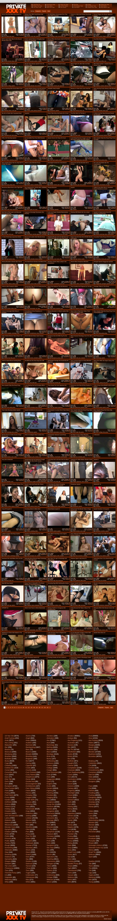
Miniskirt (92, 822)
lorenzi (106, 209)
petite (15, 135)
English (49, 784)
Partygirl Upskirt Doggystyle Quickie (103, 261)
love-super (65, 234)
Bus (69, 759)
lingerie (55, 555)
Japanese (71, 813)
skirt (84, 36)
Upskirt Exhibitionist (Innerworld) (33, 410)
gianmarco (101, 209)
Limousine (50, 818)
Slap (6, 852)
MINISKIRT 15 (97, 484)
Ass (48, 740)
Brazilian (8, 756)
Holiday (7, 809)
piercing (102, 234)
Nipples (70, 827)
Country (29, 770)
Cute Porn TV (36, 4)
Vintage (49, 877)
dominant (6, 580)
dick (8, 209)
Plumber (71, 834)
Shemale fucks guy (96, 848)
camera (75, 61)
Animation (50, 738)
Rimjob (91, 843)
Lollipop (91, 818)
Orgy (90, 829)
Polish (7, 836)
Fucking (91, 795)
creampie (52, 36)
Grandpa (92, 802)
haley (41, 580)
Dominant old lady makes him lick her (12, 558)
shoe (97, 654)
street (41, 605)
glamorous (77, 407)
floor (110, 679)
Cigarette (29, 765)
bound (9, 61)
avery (74, 580)
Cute (48, 775)
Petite (7, 834)
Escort (70, 784)
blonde (5, 61)
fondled (82, 308)
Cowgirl (49, 770)
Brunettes (92, 756)
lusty (36, 407)
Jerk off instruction (12, 816)
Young (91, 882)
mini (80, 85)
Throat (28, 868)
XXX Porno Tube (51, 4)
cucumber (98, 258)
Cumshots (92, 772)
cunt (55, 258)
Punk (49, 841)
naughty (109, 135)
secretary (83, 605)
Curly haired (30, 775)
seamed (83, 357)
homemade (60, 36)
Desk (49, 777)
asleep (51, 85)
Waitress (71, 877)
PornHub (67, 233)
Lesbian (29, 818)
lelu (61, 234)
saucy (33, 605)
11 (26, 707)
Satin (69, 845)
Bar (6, 747)
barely (99, 629)
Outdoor (8, 832)
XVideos (91, 60)
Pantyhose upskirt (75, 484)
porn (106, 382)
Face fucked (9, 788)
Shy (48, 850)
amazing (6, 110)
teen (14, 184)
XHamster (44, 60)
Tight (69, 868)
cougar (74, 160)
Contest (91, 768)
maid (5, 605)
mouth (82, 258)
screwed (62, 555)
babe (51, 308)
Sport (91, 857)
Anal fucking (9, 738)
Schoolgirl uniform (95, 845)
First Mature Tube (91, 6)
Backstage (50, 745)
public (35, 61)
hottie (28, 531)
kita (100, 160)
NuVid (45, 307)
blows (28, 283)
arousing (52, 605)
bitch (97, 110)
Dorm (7, 781)
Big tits (70, 749)
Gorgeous (50, 802)
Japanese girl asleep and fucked (57, 63)
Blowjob (29, 754)
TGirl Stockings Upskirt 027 (32, 657)
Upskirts (27, 113)
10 (23, 707)
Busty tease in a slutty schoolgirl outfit (35, 682)
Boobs (70, 754)
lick (12, 580)
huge (84, 531)
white (36, 531)
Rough (7, 845)
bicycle (6, 85)
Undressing (51, 875)
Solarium (8, 857)
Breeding (29, 756)
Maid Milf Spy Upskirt (7, 583)
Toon (27, 870)
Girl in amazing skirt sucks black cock (12, 88)
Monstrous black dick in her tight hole (12, 187)
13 (31, 707)
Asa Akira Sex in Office (100, 39)
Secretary (29, 848)
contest (102, 85)
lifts (61, 258)
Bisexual (8, 752)
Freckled (50, 795)
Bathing (49, 747)
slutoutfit (37, 605)
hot (64, 36)
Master (70, 820)
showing (9, 432)
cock (77, 36)
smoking (32, 531)
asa (100, 61)
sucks (60, 135)
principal (32, 555)
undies (16, 432)
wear (85, 654)
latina (28, 184)
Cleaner (70, 765)
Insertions (29, 813)
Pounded (92, 836)
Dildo (90, 777)
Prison (28, 838)
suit (111, 605)
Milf (48, 822)
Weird (70, 879)
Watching (8, 879)
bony (74, 382)
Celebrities (92, 763)
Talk (90, 864)
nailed (10, 654)
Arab (6, 740)
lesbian (37, 456)
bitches (98, 555)
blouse (5, 382)
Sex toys (50, 848)
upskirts (29, 135)
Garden (7, 800)
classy (101, 382)
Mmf (27, 825)
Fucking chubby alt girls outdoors (57, 657)
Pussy (70, 841)
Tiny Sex (76, 4)
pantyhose (52, 110)
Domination (72, 779)
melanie (16, 704)
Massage (50, 820)
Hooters (50, 809)
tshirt (110, 85)
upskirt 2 (96, 459)
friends (105, 135)
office (102, 61)
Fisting (7, 793)
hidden (74, 481)
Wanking (92, 877)
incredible (34, 160)
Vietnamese (30, 877)
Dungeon (92, 781)
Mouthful (29, 827)
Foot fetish (9, 795)
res (74, 704)
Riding (70, 843)
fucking (38, 481)
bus (74, 135)
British (70, 756)
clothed (6, 357)
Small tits (92, 852)
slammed (107, 605)
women (90, 61)
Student (29, 861)
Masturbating (93, 820)
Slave (28, 852)
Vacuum (71, 875)
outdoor (104, 555)
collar (15, 456)
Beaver (7, 749)
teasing (17, 555)
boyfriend (29, 481)
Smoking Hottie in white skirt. (33, 509)
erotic (74, 679)
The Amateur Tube (78, 6)
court (51, 160)
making (40, 407)
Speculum (50, 857)
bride (97, 135)
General (71, 800)
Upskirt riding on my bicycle (9, 63)
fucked (55, 85)
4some (28, 736)
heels (77, 85)
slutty (40, 704)
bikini (7, 36)
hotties (56, 605)
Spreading (8, 859)
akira (97, 61)
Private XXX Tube (37, 6)
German (92, 800)
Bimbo (91, 749)
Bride (49, 756)
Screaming (9, 848)
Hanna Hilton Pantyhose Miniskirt (79, 261)
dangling (52, 506)
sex (105, 61)
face (28, 160)
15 (36, 707)
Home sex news (64, 4)
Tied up (49, 868)
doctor (100, 36)
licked (76, 234)
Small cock (72, 852)
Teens (91, 866)
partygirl (104, 283)
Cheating (8, 765)
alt (50, 679)
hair (34, 36)
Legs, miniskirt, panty (99, 682)
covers (103, 629)
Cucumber (9, 772)
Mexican (29, 822)
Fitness (28, 793)
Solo (27, 857)
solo (62, 357)
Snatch (28, 854)
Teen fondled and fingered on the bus (81, 286)
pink (76, 135)
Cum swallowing (74, 772)
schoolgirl (62, 184)
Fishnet (91, 790)
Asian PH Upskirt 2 (7, 509)
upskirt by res (75, 682)
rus (34, 209)
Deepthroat (30, 777)
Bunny (49, 759)
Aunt (48, 743)
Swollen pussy (73, 864)
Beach (91, 747)
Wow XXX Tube (51, 7)
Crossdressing (94, 770)
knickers (39, 110)
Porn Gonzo (63, 7)
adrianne (52, 456)
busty (97, 36)
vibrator (86, 481)
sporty (56, 160)
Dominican (92, 779)
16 (39, 707)
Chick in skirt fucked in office (10, 286)
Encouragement (31, 784)
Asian (28, 740)
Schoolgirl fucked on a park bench (57, 162)
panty (102, 160)
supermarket (111, 234)
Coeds (28, 768)
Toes (6, 870)
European (8, 786)
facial (82, 333)
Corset (7, 770)
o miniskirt (97, 434)
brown (28, 36)
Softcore (92, 854)
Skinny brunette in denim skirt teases (12, 261)
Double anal (30, 781)
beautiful (75, 654)
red (97, 357)
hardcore (38, 36)
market (55, 531)
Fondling (92, 793)
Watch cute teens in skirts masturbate (35, 608)
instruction (57, 234)
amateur (98, 85)
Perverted (92, 832)
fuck (36, 85)
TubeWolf (21, 35)
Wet (90, 879)
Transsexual (72, 870)
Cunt (6, 775)
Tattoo (49, 866)
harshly (34, 234)
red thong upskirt (99, 336)
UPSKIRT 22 (5, 608)
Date (49, 11)
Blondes (92, 752)
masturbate (32, 629)
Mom (48, 825)
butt (7, 234)
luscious (80, 382)
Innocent (8, 813)
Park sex (71, 832)
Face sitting (30, 788)
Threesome (9, 868)
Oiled (28, 829)
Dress (70, 781)
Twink (49, 873)
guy (107, 110)
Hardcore (50, 806)
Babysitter (8, 745)
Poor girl (29, 836)
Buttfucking (51, 761)
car (101, 580)
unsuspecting (80, 61)
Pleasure (50, 834)
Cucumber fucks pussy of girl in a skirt (104, 237)
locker (63, 432)
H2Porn (114, 678)
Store (70, 859)
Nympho (8, 829)
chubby (53, 679)
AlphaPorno (44, 35)
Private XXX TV (35, 912)
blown (97, 184)
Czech (70, 775)
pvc (83, 85)
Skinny (91, 850)
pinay (105, 160)
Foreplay (29, 795)
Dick (69, 777)
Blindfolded (72, 752)
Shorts (28, 850)
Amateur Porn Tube (92, 7)
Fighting (50, 790)
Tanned (28, 866)
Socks (70, 854)
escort (32, 283)
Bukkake (8, 759)
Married (28, 820)
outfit (58, 629)
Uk (6, 875)
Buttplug (92, 761)
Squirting (50, 859)
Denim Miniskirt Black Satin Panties (34, 336)
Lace (90, 816)
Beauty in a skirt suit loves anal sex (80, 88)
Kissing (49, 816)
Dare (7, 777)
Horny (70, 809)
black (74, 85)
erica (38, 333)
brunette (32, 61)
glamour (78, 580)
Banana (70, 745)
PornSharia (44, 579)
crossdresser (33, 333)
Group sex (51, 804)
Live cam (71, 818)
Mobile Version (107, 919)
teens (40, 629)
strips (60, 160)
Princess (8, 838)
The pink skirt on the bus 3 (78, 113)
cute (74, 258)
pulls (86, 407)
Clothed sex (9, 768)
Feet (6, 790)
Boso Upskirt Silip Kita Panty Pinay (11, 385)
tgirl (36, 679)
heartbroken (43, 481)
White (28, 882)
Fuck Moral (76, 7)
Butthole (71, 761)
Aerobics (50, 736)
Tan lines (8, 866)
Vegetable (8, 877)
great (13, 36)
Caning (28, 763)
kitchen (39, 85)
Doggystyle (51, 779)
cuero (5, 704)
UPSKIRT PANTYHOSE (54, 88)
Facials (49, 788)
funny (97, 407)
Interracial (50, 813)
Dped (49, 781)
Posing (70, 836)
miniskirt (36, 184)
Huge (28, 811)
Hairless (8, 806)
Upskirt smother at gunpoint (101, 509)
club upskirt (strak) (30, 632)
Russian (29, 845)
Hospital (8, 811)
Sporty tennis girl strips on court (57, 138)
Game (70, 797)
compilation (57, 283)
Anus (90, 738)
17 (42, 707)
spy (57, 580)
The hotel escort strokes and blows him (35, 261)
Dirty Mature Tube (105, 7)
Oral (69, 829)
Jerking (28, 816)
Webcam (50, 879)
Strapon (8, 861)
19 (47, 707)
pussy (40, 184)
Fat (90, 788)
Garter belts (30, 800)
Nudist (91, 827)
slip (51, 704)
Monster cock (10, 827)
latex (16, 61)
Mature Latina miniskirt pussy (32, 162)
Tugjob (28, 873)
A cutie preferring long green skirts (11, 237)
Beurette (50, 749)
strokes (39, 283)
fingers (104, 36)
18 (44, 707)
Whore (49, 882)
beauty (28, 85)
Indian (91, 811)
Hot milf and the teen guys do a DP (34, 360)
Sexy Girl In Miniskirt (7, 459)
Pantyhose (51, 832)
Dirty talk (8, 779)
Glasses (29, 802)
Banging (92, 745)
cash (32, 110)
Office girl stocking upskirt (9, 138)
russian (39, 160)
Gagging (50, 797)
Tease (70, 866)
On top (49, 829)
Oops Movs (49, 6)
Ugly (90, 873)
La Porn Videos (64, 6)
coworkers (55, 61)
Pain (27, 832)
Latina (7, 818)
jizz (77, 382)
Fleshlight (71, 793)
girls (31, 209)
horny (62, 61)
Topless (49, 870)
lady (10, 580)
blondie (33, 258)
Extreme (71, 786)
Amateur (71, 736)
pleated (56, 209)
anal (28, 61)
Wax (27, 879)
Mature (7, 822)
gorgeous (54, 357)
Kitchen (70, 816)
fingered (77, 308)
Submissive (51, 861)
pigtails (62, 654)
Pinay (28, 834)
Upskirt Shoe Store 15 (99, 632)
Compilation (72, 768)
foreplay (33, 407)
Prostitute (92, 838)
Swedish (8, 864)
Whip (7, 882)
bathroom (6, 654)
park (58, 184)
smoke (54, 704)
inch (81, 184)
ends (56, 36)
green (10, 258)
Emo (6, 784)
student (38, 555)
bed (74, 333)
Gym (69, 804)
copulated (6, 135)
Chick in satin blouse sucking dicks (11, 360)
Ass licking (9, 743)
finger (106, 679)
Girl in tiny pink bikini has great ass (11, 14)
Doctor (28, 779)
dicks (12, 382)
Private (49, 838)
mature (32, 184)
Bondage (50, 754)
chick (74, 36)
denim (10, 283)
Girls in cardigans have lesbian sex (34, 434)
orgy (60, 605)
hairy (51, 555)
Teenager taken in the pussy (101, 286)
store (106, 234)
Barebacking (30, 747)
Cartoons (50, 763)
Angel (28, 738)
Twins (70, 873)
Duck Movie (104, 6)
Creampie (71, 770)
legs (54, 580)
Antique (70, 738)
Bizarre (28, 752)
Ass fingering (73, 740)
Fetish (28, 790)
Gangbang (92, 797)
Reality (7, 843)
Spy (27, 859)
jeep (8, 184)
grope (56, 407)
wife (61, 704)
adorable (98, 679)
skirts (37, 629)
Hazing (70, 806)
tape (39, 308)
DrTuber (22, 134)
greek (51, 531)
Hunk (70, 811)
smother (103, 531)
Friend (70, 795)
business (58, 308)
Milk (69, 822)
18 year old (9, 736)
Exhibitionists (30, 786)
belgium (29, 605)
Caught (70, 763)
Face (90, 786)
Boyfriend (92, 754)
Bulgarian (29, 759)
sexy (36, 209)
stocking (12, 160)
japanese (109, 36)
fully (11, 357)
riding (9, 85)
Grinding (29, 804)
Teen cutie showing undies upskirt (11, 410)
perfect (84, 184)
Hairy (28, 806)
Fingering (71, 790)
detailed (52, 234)
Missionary (9, 825)
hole (11, 209)
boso (97, 160)
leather (59, 333)
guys (28, 382)
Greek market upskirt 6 (54, 509)
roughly (39, 61)
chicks (51, 283)
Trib (90, 870)
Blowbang (8, 754)
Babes (91, 743)
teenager (101, 308)
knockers (80, 555)
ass (5, 36)
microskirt (84, 160)
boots (97, 209)
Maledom (8, 820)
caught (34, 481)
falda (8, 704)
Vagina (91, 875)
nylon (8, 555)
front (60, 61)
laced (62, 456)
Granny (7, 804)
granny (35, 110)
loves (80, 110)
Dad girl (92, 775)
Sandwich (50, 845)
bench (51, 184)
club (28, 654)
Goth (69, 802)
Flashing (50, 793)
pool (14, 357)
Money (70, 825)
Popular (44, 11)
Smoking (8, 854)
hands (79, 258)
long (14, 258)
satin (15, 382)
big (51, 382)
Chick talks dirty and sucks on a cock (58, 113)
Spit (69, 857)
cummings (36, 580)
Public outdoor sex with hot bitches (103, 533)
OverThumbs (43, 480)
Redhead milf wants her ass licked (80, 212)
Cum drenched (52, 772)
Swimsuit (29, 864)
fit (106, 184)
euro (61, 283)
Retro (49, 843)
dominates (29, 234)
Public (7, 841)
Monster (92, 825)
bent (99, 580)
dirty (57, 135)
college (100, 432)
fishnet (80, 36)
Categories (38, 11)
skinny (13, 283)
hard (13, 135)
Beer (27, 749)
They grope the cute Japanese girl (57, 385)
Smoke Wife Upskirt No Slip (55, 682)
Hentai (91, 806)
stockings (12, 555)
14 (34, 707)
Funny (7, 797)
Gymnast (92, 804)
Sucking (71, 861)
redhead (83, 234)
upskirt (86, 61)
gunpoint (98, 531)
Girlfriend (8, 802)
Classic (49, 765)
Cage (7, 763)
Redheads (29, 843)
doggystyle (98, 283)
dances (106, 85)
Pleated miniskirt (52, 187)
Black (49, 752)
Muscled (50, 827)
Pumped (29, 841)
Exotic (49, 786)
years (107, 407)
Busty (7, 761)
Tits (90, 868)
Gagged (29, 797)
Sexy (69, 848)
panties (98, 234)
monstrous (15, 209)
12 (28, 707)
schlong (85, 555)
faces (28, 209)
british (28, 110)
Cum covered (31, 772)
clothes (6, 506)
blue (28, 333)
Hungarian (50, 811)
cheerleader (56, 432)
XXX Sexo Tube (37, 7)
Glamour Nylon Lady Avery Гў (78, 558)
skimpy (62, 629)
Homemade (30, 809)
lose (81, 160)
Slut (48, 852)
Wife (69, 882)
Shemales (8, 850)
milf (80, 234)
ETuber (89, 4)
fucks (104, 110)
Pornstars (50, 836)
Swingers (50, 864)
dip (9, 357)
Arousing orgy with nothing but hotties (58, 583)
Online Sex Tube (105, 4)
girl (10, 36)
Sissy (70, 850)
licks (39, 506)
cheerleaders (103, 184)
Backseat (29, 745)
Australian (71, 743)
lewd (78, 160)
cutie (5, 258)
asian (5, 531)
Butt (27, 761)
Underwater (30, 875)
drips (13, 61)
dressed (101, 135)
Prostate (71, 838)
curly (32, 36)
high (77, 432)
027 (28, 679)
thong (99, 357)
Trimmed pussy (10, 873)
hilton (78, 283)
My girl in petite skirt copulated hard (11, 113)
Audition (29, 743)
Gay (48, 800)
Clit (90, 765)
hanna (74, 283)
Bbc (69, 747)
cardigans (29, 456)
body (56, 654)
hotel (35, 283)
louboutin (63, 506)
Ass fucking (93, 740)
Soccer (49, 854)
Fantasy (71, 788)
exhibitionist (30, 432)
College (49, 768)
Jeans (91, 813)
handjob (40, 258)
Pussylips (92, 841)
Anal (90, 736)
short (18, 654)
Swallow (92, 861)
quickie (108, 283)
